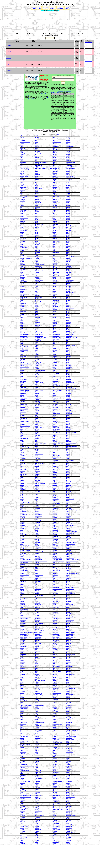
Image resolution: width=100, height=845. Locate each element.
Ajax (36, 156)
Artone (54, 188)
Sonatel (54, 719)
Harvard (55, 423)
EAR (67, 319)
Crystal (22, 291)
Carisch (22, 260)
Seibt (67, 696)
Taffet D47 (8, 58)
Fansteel (37, 360)
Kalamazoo (23, 464)
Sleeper (22, 713)
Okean (67, 579)
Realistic (55, 654)
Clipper (68, 274)
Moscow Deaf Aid (24, 545)
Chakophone (38, 266)
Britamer (55, 239)
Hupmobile (37, 438)
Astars (67, 190)
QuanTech (37, 627)
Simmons (68, 707)
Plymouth (68, 613)
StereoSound (69, 738)
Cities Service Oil (39, 270)
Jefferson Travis (39, 454)
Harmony (37, 421)
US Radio (37, 800)
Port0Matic (37, 617)
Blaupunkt (68, 229)
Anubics (54, 176)
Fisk (67, 370)
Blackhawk (37, 229)
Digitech (22, 308)
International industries (26, 447)
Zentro (36, 843)
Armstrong (55, 187)
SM (36, 713)
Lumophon (69, 502)
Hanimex (55, 419)
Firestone (22, 370)
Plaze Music (55, 612)
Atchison (37, 193)
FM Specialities (56, 373)
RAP (67, 648)
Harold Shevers (56, 421)
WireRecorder (38, 835)
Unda (67, 792)
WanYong (37, 817)
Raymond (22, 651)
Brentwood (23, 238)
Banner (36, 210)
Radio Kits (37, 634)
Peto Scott (22, 603)
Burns (54, 250)
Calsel (54, 255)
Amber (22, 166)
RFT (67, 663)
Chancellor (23, 267)
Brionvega (37, 239)
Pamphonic (69, 592)
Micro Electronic (70, 533)
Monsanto (55, 542)
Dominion (55, 309)
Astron (68, 191)
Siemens (54, 703)
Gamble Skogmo (70, 382)
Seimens (22, 697)
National (37, 562)
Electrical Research (25, 334)
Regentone (68, 657)
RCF (36, 652)
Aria (54, 183)
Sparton (68, 724)
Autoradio (37, 201)
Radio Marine (56, 634)
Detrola (54, 305)
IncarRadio (69, 441)
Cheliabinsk (69, 267)
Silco (54, 705)
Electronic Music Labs (71, 337)
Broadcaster (69, 239)
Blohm (36, 230)
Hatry (36, 424)
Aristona (68, 185)
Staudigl (68, 735)
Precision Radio (70, 620)
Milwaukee (55, 536)
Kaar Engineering (39, 463)
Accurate (55, 135)
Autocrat (37, 199)
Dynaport (68, 317)
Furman (37, 381)
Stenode (22, 738)
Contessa (55, 281)
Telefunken (55, 762)
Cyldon (68, 291)
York (54, 840)
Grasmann (55, 407)
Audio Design (23, 196)
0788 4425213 (31, 98)
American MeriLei (57, 168)
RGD (36, 665)
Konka (68, 477)
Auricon (54, 197)
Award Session (38, 204)
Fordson (68, 374)
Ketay (54, 471)
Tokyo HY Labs (70, 773)
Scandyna (22, 691)
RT (21, 680)
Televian (68, 764)
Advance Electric (57, 142)
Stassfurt (55, 735)
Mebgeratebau (69, 525)
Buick (67, 247)
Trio (54, 784)
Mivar (67, 539)
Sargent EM (55, 688)
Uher (54, 790)
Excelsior (68, 356)
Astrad (54, 191)
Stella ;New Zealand (71, 736)
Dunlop (54, 315)
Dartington (37, 295)
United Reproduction (25, 797)
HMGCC (37, 432)
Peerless (37, 599)
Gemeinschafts (69, 387)
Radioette (37, 640)
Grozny (54, 412)
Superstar (37, 747)
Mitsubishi (55, 539)
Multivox (55, 550)
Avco (21, 202)
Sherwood (22, 703)
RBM (54, 651)
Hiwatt (68, 430)
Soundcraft (69, 722)
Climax (36, 274)
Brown (68, 241)
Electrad (22, 332)
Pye (28, 95)
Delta (36, 303)
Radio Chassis (56, 631)
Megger (22, 528)
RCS (67, 652)
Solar (36, 716)
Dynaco (22, 317)
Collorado (68, 277)
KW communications (40, 483)
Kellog (67, 468)
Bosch (54, 233)
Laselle (68, 488)
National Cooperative (25, 559)
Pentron (22, 601)
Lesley (54, 492)
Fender (36, 365)
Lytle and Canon (57, 503)
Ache (54, 137)
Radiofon (68, 640)
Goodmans (69, 399)
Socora (54, 714)
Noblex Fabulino (24, 570)
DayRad (22, 298)
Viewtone (22, 809)
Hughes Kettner (24, 438)
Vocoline (22, 811)
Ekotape (55, 329)
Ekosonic (37, 329)
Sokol (21, 716)
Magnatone (69, 508)
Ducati (22, 314)
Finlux (54, 368)
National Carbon (70, 558)
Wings (67, 834)
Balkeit (68, 207)
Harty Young (38, 423)
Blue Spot (68, 230)
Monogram (37, 542)
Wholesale (55, 831)
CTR (36, 291)
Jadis (67, 450)
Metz (21, 533)
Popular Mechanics (25, 617)
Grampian (68, 404)
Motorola (68, 547)
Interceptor (23, 446)
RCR (54, 652)
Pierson (37, 609)
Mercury (68, 530)
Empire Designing (70, 345)
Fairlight (55, 359)
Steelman (37, 736)
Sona (21, 719)
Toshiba (22, 778)
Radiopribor (38, 644)
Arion (36, 185)
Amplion (68, 171)
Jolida (67, 458)
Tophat (68, 775)
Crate (21, 287)
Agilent (36, 149)
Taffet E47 (8, 64)
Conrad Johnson (70, 280)
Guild (36, 413)
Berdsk (22, 222)
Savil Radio (37, 689)
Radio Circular (70, 631)
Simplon (55, 708)
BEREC (37, 222)
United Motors (38, 795)
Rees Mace (68, 655)
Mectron (37, 527)
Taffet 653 (8, 45)
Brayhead (22, 236)
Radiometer (23, 643)
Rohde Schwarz (38, 676)
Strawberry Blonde (57, 742)
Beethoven (55, 215)
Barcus (54, 210)
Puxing (54, 624)
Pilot (36, 610)
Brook (36, 241)
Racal (67, 627)
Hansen (68, 419)
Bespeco (68, 224)
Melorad (68, 528)
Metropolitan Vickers (71, 531)
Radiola (22, 641)
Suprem (68, 747)
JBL (67, 452)
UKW (67, 790)
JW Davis (22, 463)
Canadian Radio (70, 256)
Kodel (36, 477)
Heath (36, 426)
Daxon (54, 297)
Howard (68, 435)
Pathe (36, 596)
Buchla (68, 246)
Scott (67, 693)
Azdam (22, 205)
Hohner (37, 433)
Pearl (54, 598)
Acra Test (68, 138)
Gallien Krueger (39, 382)
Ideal (67, 440)
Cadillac (22, 255)
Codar (67, 275)
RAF (54, 646)
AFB (54, 148)
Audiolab (22, 197)
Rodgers (55, 674)
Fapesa (54, 360)
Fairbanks (22, 359)
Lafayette (55, 485)
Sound (54, 722)
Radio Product (69, 634)
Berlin (54, 222)
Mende (36, 530)
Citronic (55, 270)
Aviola (54, 202)
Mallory (68, 511)
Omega (68, 581)
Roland (68, 676)
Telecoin (22, 762)
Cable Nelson (56, 253)
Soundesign (23, 724)
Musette (68, 551)
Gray (36, 409)
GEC (67, 385)
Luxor (21, 503)
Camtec (54, 256)
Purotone (22, 624)
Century (55, 264)
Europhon (68, 354)
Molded (37, 540)
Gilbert (54, 395)
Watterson (37, 820)
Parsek (22, 596)
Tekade (54, 759)
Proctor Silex (69, 621)
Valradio (37, 803)
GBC (21, 385)
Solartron (55, 716)
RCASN (22, 652)
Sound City (69, 721)
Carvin (68, 261)
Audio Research (56, 196)
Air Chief (55, 151)
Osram (54, 585)
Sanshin (54, 686)
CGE (21, 266)
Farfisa (68, 360)
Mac (67, 503)
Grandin (55, 405)
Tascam (22, 755)
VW (36, 814)
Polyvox (54, 615)
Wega (36, 823)
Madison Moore (24, 506)
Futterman (55, 381)
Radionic (22, 644)
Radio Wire (55, 638)
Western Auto (56, 825)
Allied (54, 162)
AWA (21, 204)
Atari (21, 193)
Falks (21, 360)
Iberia (21, 440)
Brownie (22, 242)
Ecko (36, 323)
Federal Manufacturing (26, 364)
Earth (36, 320)
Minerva (68, 536)
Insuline (54, 444)
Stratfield (22, 742)
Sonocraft (68, 719)
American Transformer (26, 170)
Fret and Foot (69, 378)
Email (46, 97)
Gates (67, 384)
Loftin (67, 497)
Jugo (21, 461)
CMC (36, 275)
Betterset (22, 225)
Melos (21, 530)
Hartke (22, 423)
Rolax (21, 677)
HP (21, 436)
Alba (36, 159)
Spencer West (38, 725)
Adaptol (54, 140)
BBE (54, 213)
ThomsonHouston (24, 770)
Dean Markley (56, 300)
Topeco (54, 775)
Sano (36, 686)
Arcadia (22, 180)
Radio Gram (23, 634)
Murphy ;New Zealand (40, 551)
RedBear (22, 655)
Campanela (37, 256)
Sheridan (68, 702)
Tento (36, 767)
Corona (54, 283)
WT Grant (68, 837)
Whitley (37, 831)
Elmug (22, 342)
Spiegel (54, 727)
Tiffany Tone (38, 772)
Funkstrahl (55, 379)
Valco (67, 801)
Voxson (68, 812)
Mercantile (55, 530)
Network (68, 564)
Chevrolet (22, 269)
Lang (67, 486)
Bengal (68, 219)
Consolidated (23, 281)
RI (35, 666)
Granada (22, 405)
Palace (67, 590)
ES (67, 351)
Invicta (22, 449)
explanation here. (55, 92)
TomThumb (23, 775)
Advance (68, 142)
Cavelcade (55, 263)
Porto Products (24, 618)
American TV (38, 170)
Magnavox (23, 509)
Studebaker (37, 744)
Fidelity (37, 368)
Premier (37, 621)
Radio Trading (69, 637)
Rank (36, 648)
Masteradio (55, 520)
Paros (67, 595)
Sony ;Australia (56, 721)
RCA (67, 651)
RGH (54, 665)
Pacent (36, 587)
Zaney (21, 842)
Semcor (68, 697)
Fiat (21, 368)
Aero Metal (37, 146)
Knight (36, 475)
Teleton (36, 764)
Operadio (55, 582)
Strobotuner (69, 742)
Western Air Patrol (39, 825)
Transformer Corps (25, 781)
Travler (36, 783)
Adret (36, 142)
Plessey (68, 612)
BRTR (67, 242)
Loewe (54, 497)
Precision (22, 621)
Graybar (55, 409)
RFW (21, 665)
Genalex (22, 388)
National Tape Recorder (58, 561)
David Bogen (23, 297)
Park (21, 595)
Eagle (36, 319)
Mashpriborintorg (70, 519)
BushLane (37, 252)
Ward (54, 817)
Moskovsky (55, 545)
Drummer (22, 312)
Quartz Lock (56, 627)
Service (68, 699)
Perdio (36, 601)
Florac (67, 371)
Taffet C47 (8, 51)
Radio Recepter (38, 635)
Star (21, 733)
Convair (22, 283)
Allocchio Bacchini (70, 162)
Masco (54, 519)
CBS (67, 263)
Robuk (54, 672)
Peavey (68, 598)
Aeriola (22, 146)
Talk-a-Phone (69, 752)
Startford (22, 735)
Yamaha (37, 840)
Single (54, 710)
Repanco (68, 660)
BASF (54, 211)
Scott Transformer (57, 693)
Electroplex (37, 339)
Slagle (67, 711)
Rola (54, 676)
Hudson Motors (38, 436)
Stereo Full (37, 738)
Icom (54, 440)
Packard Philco (70, 589)
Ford (54, 374)
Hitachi (54, 430)
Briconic (68, 238)
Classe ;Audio (56, 272)
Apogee (36, 177)
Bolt (67, 232)
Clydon (22, 275)
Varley (22, 804)
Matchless (22, 522)
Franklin (68, 376)
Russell (54, 680)
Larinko (54, 488)
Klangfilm (37, 474)
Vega (67, 804)
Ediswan (68, 325)
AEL (21, 145)
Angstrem (37, 174)
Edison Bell (37, 325)
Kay (67, 466)
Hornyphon (37, 435)
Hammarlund (23, 419)
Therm (54, 769)
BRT (54, 242)
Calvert (68, 255)
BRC (36, 236)
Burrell (68, 250)
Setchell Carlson (39, 700)
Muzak (36, 554)
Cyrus (21, 292)
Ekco (21, 329)
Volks (54, 811)
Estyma (68, 353)
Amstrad (55, 173)
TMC (21, 773)
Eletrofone (68, 339)
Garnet (22, 384)
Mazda (68, 522)
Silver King (69, 705)
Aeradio (54, 145)
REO (54, 660)
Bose (67, 233)
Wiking (68, 831)
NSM (21, 578)
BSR (67, 244)
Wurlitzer (55, 838)
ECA (21, 322)
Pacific (22, 589)
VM (67, 809)
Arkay (36, 187)
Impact (36, 441)
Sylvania (68, 750)
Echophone (37, 322)
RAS (21, 649)
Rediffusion (37, 655)
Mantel (22, 513)
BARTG (37, 211)
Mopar (36, 544)
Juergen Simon (70, 460)
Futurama (68, 381)
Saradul (37, 688)
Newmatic (55, 565)
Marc (67, 513)
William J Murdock (71, 832)
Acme (67, 137)
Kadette (54, 463)
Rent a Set (37, 660)
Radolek (37, 646)
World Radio (23, 837)
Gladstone (22, 396)
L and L (68, 483)
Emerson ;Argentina (40, 343)
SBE (54, 689)
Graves (68, 407)
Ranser (54, 648)
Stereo (54, 738)
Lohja (36, 499)
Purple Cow (38, 624)
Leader (36, 489)
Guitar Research (56, 413)
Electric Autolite (39, 332)
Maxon (54, 522)
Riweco (36, 669)
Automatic (55, 199)
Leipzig (54, 491)
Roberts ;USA (69, 671)
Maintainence (23, 511)
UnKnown (68, 798)
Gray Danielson (24, 409)
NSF (67, 576)
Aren (36, 182)
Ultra (21, 792)
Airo (36, 154)
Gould (67, 401)
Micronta (37, 534)
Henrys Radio (38, 427)
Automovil (68, 199)
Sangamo (55, 685)
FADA (67, 357)
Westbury (22, 825)
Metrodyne (55, 531)
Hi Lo (21, 430)
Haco (67, 415)
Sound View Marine (39, 722)
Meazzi (54, 525)
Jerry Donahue (56, 455)
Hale (67, 416)
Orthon (22, 585)
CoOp (36, 283)
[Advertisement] (50, 22)
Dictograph (55, 306)
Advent (22, 143)
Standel (37, 731)
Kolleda (54, 477)
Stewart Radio (56, 739)
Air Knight (23, 152)
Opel (36, 582)
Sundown (55, 745)
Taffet (36, 752)
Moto (54, 547)
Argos (67, 182)
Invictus (37, 449)
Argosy (22, 183)
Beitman (22, 216)
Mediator (55, 527)
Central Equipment (39, 264)
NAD (67, 554)
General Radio (69, 390)
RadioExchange (56, 640)
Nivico (67, 567)
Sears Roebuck (70, 694)
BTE (21, 246)
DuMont (22, 315)
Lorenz (54, 500)
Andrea (22, 174)
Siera (67, 703)
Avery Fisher (38, 202)
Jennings (22, 455)
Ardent (68, 180)
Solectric (37, 717)
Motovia (22, 548)
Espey (21, 353)
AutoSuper (55, 201)
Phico (67, 603)
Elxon (67, 342)
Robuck (37, 672)
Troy (21, 787)
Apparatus (55, 177)
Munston (68, 550)
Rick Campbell (56, 666)
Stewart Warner (24, 741)
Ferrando (68, 365)
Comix (22, 280)
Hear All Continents (25, 426)
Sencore (22, 699)
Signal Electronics (39, 705)
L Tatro (22, 485)
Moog (21, 544)
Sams (67, 683)
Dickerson (37, 306)
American (55, 170)
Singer (36, 710)
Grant (67, 405)
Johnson (55, 458)
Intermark (55, 446)
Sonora (36, 721)
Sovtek (36, 724)
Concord (55, 280)
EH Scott (37, 328)
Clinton (54, 274)
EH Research (23, 328)
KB (21, 468)
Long (21, 500)
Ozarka (22, 587)
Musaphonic (55, 551)
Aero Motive (55, 146)
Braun (67, 235)
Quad (67, 626)
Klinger (22, 475)
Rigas (54, 668)
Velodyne (22, 806)
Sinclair (22, 710)
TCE (36, 756)
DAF (54, 292)
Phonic (68, 606)
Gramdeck (37, 404)
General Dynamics (39, 388)
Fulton (36, 379)
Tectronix (55, 758)
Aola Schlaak (69, 176)
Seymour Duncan (57, 700)
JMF (67, 457)
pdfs (40, 97)
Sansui (67, 686)
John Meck (23, 458)
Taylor (67, 755)
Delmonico (23, 303)
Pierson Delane (24, 609)
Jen (53, 454)
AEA (36, 143)
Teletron (55, 764)
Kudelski (55, 482)
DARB (22, 295)
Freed (21, 378)
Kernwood (37, 471)
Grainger (68, 402)
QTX (54, 626)
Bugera (54, 247)
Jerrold (36, 455)
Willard (54, 832)
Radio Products (24, 635)
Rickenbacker (69, 666)
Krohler (37, 482)
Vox (53, 812)
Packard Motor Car (57, 589)
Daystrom (37, 298)
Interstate (68, 447)
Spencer (54, 725)
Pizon (67, 610)
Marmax (37, 517)
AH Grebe (55, 149)
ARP (67, 187)
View (67, 807)
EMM (36, 345)
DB (67, 298)
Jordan (22, 460)
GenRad (55, 391)
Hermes (68, 427)
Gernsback (23, 393)
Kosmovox (55, 478)
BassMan (68, 211)
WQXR (37, 837)
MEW (36, 533)
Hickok (36, 430)
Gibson (22, 395)
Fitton (21, 371)
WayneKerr (23, 821)
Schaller (54, 691)
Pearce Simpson (24, 598)
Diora (36, 308)
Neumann (22, 565)
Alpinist (37, 163)
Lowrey (37, 502)
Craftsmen (68, 286)
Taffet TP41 (9, 70)
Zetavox (68, 843)
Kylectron (55, 483)
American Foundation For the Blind (43, 168)
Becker (22, 215)
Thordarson (38, 770)
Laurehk (22, 489)
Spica (21, 727)
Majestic (37, 511)
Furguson (68, 379)
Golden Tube (38, 398)
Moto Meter (38, 547)
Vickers (37, 806)
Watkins (68, 818)
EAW (67, 320)
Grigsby (54, 410)
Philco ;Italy (38, 604)
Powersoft (37, 620)
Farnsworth (38, 362)
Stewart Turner (70, 739)
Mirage (54, 537)
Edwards (37, 326)
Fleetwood (55, 371)
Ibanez (68, 438)
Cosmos (68, 284)
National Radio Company (72, 559)
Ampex (36, 171)
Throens (68, 770)
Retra (54, 662)
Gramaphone (23, 404)
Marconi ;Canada (24, 514)
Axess (67, 204)
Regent (54, 657)
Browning (37, 242)
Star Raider (69, 731)
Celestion (22, 264)
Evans (36, 356)
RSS (67, 679)
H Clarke (22, 415)
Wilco (21, 832)
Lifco (36, 495)
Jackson (54, 450)
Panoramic (55, 593)
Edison (54, 325)
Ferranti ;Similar (24, 367)
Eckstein (55, 323)
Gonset (54, 399)
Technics (22, 758)
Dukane (54, 314)
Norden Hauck (56, 572)
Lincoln (54, 495)
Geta (54, 393)
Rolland (37, 677)
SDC (21, 694)
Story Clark (55, 741)
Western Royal (24, 826)
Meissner (37, 528)
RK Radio (55, 669)
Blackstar (55, 229)
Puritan (68, 623)
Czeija (36, 292)
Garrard (55, 384)
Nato (54, 562)
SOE (67, 714)
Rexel (54, 663)
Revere (22, 663)
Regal (21, 657)
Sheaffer (37, 702)
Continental (69, 281)
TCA (21, 756)
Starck (36, 733)
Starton (37, 735)
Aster (21, 191)
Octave (36, 579)
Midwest (68, 534)
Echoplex (55, 322)
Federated (68, 364)
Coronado (68, 283)
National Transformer (71, 561)
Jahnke (22, 452)
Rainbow (68, 646)
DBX (21, 300)
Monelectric (69, 540)
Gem (54, 387)
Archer (54, 180)
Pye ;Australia (69, 624)
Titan (67, 772)
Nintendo (37, 567)
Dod (21, 309)
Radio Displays (38, 632)
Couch (36, 286)
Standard (22, 731)
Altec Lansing (69, 163)
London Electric (70, 499)
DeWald (22, 306)
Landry (37, 486)
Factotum (55, 357)
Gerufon (37, 393)
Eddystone (68, 323)
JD (21, 454)
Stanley (54, 731)
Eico (67, 328)
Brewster (55, 238)
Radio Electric (56, 632)
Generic (37, 391)
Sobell (21, 714)
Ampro (22, 173)
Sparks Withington (57, 724)
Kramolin (37, 480)
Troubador (69, 786)
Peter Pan (68, 601)
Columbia (68, 278)
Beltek (36, 219)
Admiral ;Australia (25, 142)
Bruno (22, 244)
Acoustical (55, 138)
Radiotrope (23, 646)
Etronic (36, 354)
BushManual (56, 252)
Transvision (69, 781)
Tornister (37, 776)
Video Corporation (25, 807)
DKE (54, 308)
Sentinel (37, 699)
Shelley (54, 702)
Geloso (36, 387)
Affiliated (68, 148)
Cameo (22, 256)
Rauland (55, 649)
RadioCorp (23, 640)
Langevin (37, 488)
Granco (37, 405)
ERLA (67, 350)
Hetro (21, 429)
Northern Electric (24, 575)
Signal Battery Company (26, 705)
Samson (22, 685)
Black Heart (23, 229)
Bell (36, 218)
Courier (54, 286)
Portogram (23, 620)
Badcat (68, 205)
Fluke (21, 373)
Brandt (54, 235)
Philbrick (22, 604)
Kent (67, 469)
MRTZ (68, 548)
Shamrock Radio (70, 700)
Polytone (37, 615)
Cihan (67, 269)
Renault (22, 660)
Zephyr (54, 843)
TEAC (54, 756)
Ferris (54, 367)
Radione (55, 643)
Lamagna (68, 485)
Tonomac (37, 775)
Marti (67, 517)
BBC (36, 213)
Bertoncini (55, 224)
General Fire (56, 388)
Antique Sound (24, 176)
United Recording (57, 795)
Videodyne (37, 807)
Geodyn (68, 391)
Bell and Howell (24, 218)
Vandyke (68, 803)
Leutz (21, 494)
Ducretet (37, 314)
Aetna (36, 148)
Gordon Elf (37, 401)
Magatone (22, 508)
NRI (54, 576)
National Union (24, 562)
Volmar (22, 812)
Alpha (21, 163)
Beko (36, 216)
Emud (21, 348)
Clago (21, 272)
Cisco (21, 270)
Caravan (68, 258)
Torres (67, 776)
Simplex (37, 708)
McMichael (69, 523)
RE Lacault (23, 654)
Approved (55, 179)
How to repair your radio (64, 91)
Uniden (54, 793)
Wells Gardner (56, 823)
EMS (36, 346)
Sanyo (21, 688)
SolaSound (68, 716)
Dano (36, 294)
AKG (21, 157)
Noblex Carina (69, 568)
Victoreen (68, 806)
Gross (36, 412)
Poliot (21, 615)
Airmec (22, 154)
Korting (37, 478)
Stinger (36, 741)
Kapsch (22, 466)
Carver (54, 261)
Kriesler (68, 480)
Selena (36, 697)
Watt (21, 820)
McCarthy (37, 523)
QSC (36, 626)
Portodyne (68, 618)
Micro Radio (23, 534)
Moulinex (55, 548)
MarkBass (68, 516)
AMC (36, 166)
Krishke (22, 482)
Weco (21, 823)
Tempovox (22, 767)
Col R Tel (22, 277)
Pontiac (68, 615)
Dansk (67, 294)
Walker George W (39, 815)
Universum (37, 798)
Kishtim (68, 472)
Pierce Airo (37, 607)
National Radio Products (41, 561)
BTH (36, 246)
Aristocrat (55, 185)
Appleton (22, 179)
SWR (54, 750)
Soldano (22, 717)
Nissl (54, 567)
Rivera (22, 669)
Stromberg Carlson (25, 744)
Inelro (21, 444)
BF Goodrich (38, 225)
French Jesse (38, 378)
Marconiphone (38, 514)
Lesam (36, 492)
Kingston (55, 472)
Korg (21, 478)
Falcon (68, 359)
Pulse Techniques (39, 623)
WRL (54, 837)
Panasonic (22, 593)
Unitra (54, 797)
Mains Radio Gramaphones (73, 509)
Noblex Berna (56, 568)
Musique (22, 554)
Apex (21, 177)
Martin (22, 519)
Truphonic (68, 787)
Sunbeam (37, 745)
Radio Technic (56, 637)
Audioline (37, 197)
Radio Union (23, 638)
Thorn (54, 770)
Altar (54, 163)
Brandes (37, 235)
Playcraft (22, 612)
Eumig (54, 354)
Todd (54, 773)
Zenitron (22, 843)
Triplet (68, 784)
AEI (67, 143)
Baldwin (55, 207)
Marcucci (55, 514)
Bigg (21, 227)
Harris (67, 421)
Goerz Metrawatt (24, 398)
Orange (22, 584)
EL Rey (68, 329)
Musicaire (55, 553)
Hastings (22, 424)
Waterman (55, 818)
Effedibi (54, 326)
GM (53, 396)
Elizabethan (38, 340)
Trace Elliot (55, 778)
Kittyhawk (23, 474)
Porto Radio (38, 618)
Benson (36, 221)
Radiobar (68, 638)
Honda (54, 433)
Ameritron (68, 170)
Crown (54, 289)
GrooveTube (23, 412)
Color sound (38, 278)
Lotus (67, 500)
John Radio (37, 458)
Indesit (22, 443)
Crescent (55, 287)
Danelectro (23, 294)
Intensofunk (69, 444)
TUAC (54, 789)
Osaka (36, 585)
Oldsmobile (23, 581)
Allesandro (23, 162)
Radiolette (55, 641)
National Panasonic (57, 559)
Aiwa (21, 156)
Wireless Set (23, 835)
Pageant (37, 590)
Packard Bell (38, 589)
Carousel (68, 260)
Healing (68, 424)
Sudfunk (22, 745)
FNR (67, 373)
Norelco (68, 572)
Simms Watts (23, 708)
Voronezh (37, 812)
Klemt (54, 474)
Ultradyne (37, 792)
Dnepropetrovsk (70, 308)
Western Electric (70, 825)
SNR (67, 713)
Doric (36, 311)
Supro (36, 748)
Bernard (68, 222)
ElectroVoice (56, 339)
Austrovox (22, 199)
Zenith (67, 842)
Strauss (36, 742)
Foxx (36, 376)
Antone (36, 176)
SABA (21, 682)
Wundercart (38, 838)
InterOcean (55, 447)
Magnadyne (55, 508)
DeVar (67, 305)
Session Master (24, 700)
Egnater (68, 326)
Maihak (54, 509)
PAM (54, 592)
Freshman (55, 378)
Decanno (68, 300)
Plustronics (37, 613)
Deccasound (38, 301)
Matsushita (37, 522)
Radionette (69, 643)
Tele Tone (55, 761)
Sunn (67, 745)
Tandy (36, 753)
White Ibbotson (56, 829)
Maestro (68, 506)
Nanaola (55, 556)
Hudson (68, 436)
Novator (37, 576)
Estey (54, 353)
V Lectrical (55, 801)
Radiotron (68, 644)
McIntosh (55, 523)
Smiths (54, 713)
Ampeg (22, 171)
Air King (68, 151)
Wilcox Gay (38, 832)
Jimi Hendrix (56, 457)
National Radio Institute (26, 561)
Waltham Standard (71, 815)
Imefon (22, 441)
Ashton (36, 190)
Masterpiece (69, 520)
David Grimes (38, 297)
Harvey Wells (69, 423)
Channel (55, 267)
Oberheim (68, 578)
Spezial (68, 725)
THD (36, 769)
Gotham (54, 401)
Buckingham (23, 247)
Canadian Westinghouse (26, 258)
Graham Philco (56, 402)
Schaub (68, 691)
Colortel (54, 278)
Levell (36, 494)
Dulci (67, 314)
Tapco (67, 753)
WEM (67, 823)
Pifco (54, 609)
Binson (54, 227)
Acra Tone (22, 140)
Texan (21, 769)
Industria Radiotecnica (40, 443)
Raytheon (37, 651)
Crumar (68, 289)
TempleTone (69, 766)
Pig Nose (68, 609)
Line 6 (67, 495)
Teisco (36, 759)
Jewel (36, 457)
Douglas (54, 311)
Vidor (54, 807)
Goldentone (55, 398)
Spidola (37, 727)
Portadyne (55, 617)
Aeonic (36, 145)
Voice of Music (38, 811)
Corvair (37, 284)
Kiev (67, 471)
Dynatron (22, 319)
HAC (36, 415)
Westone (37, 828)
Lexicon (22, 495)
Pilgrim (22, 610)
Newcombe (37, 565)
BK (67, 227)
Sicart (36, 703)
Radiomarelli (69, 641)
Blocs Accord (23, 230)
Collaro (36, 277)
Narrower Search (50, 38)
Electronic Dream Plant (40, 337)
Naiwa (22, 556)
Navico (68, 562)
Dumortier (37, 315)
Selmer (54, 697)
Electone (68, 331)
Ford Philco (38, 374)
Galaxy (22, 382)
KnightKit (55, 475)
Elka (67, 340)
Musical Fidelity (70, 553)
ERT (36, 351)
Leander (68, 489)
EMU (67, 346)
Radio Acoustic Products (26, 631)
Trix (21, 786)
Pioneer (54, 610)
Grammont (55, 404)
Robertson (22, 672)
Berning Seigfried (39, 224)
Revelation (68, 662)
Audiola (68, 196)
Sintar (67, 710)
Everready (55, 356)
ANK (54, 174)
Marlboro (22, 517)
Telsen (36, 766)
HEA (54, 424)
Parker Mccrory (39, 595)
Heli (67, 426)
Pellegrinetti (55, 599)
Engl (67, 348)
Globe (36, 396)
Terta (54, 767)
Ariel (21, 185)
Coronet (22, 284)
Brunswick (37, 244)
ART (21, 188)
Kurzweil (68, 482)
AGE (21, 149)
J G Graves (37, 450)
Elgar (21, 340)
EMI (54, 343)
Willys (21, 834)
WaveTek (55, 820)
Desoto (36, 305)
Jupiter (54, 461)
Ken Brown (23, 469)
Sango (21, 686)
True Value (37, 787)
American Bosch (70, 166)
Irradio (54, 449)
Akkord (37, 157)
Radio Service (23, 637)
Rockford (22, 674)
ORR (54, 584)
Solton (54, 717)
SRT (21, 730)
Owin (67, 585)
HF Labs (37, 429)
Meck (21, 527)
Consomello (38, 281)
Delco (67, 301)
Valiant (22, 803)
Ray (67, 649)
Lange (21, 488)
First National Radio (40, 370)
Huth (54, 438)
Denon (22, 305)
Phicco (54, 603)
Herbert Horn (56, 427)
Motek (22, 547)
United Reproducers (71, 795)
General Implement (25, 390)
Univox (54, 798)
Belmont (68, 218)
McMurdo (37, 525)
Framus (54, 376)
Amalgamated (38, 165)
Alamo (67, 157)
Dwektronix (69, 315)
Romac (54, 677)
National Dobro (38, 559)
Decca (21, 301)
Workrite (68, 835)
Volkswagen (69, 811)
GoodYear (22, 401)
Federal (54, 364)
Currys (54, 291)
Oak (54, 578)
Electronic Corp (24, 337)
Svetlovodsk (69, 748)
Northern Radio (39, 575)
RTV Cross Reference (40, 680)
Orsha (67, 584)
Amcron (54, 166)
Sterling (22, 739)
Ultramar (55, 792)
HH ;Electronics (56, 429)
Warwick (37, 818)
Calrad (36, 255)
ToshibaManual (38, 778)
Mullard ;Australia (25, 550)
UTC (36, 801)
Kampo (54, 464)
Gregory (22, 410)
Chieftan (37, 269)
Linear (22, 497)
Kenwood (22, 471)
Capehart (37, 258)
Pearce (36, 598)
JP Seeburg (55, 460)
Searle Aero (55, 694)
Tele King (37, 761)
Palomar (37, 592)
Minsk (22, 537)
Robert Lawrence (57, 671)
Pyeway (22, 626)
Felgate (22, 365)
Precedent (55, 620)
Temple (54, 766)
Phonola (22, 607)
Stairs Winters (38, 730)
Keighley (37, 468)
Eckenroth (23, 323)
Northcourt (55, 573)
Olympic (55, 581)
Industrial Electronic (58, 443)
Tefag (67, 758)
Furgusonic (23, 381)
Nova (67, 575)
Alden (67, 159)
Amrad (36, 173)
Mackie (36, 505)
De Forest (37, 300)
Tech (67, 756)
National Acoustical (57, 558)
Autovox (68, 201)
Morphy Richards (70, 544)
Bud (36, 247)
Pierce (67, 607)
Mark (54, 516)
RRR (36, 679)
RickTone (22, 668)
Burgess (54, 249)
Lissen (36, 497)
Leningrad (23, 492)
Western (37, 826)
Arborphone (69, 179)
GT (21, 413)
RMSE (36, 671)
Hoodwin (68, 433)
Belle (54, 218)
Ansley (68, 174)
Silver (36, 707)
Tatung (54, 755)
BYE (21, 253)
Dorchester (23, 311)
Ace (67, 135)
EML (21, 345)
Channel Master (39, 267)
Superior (22, 747)
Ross (67, 677)
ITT (21, 450)
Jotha (36, 460)
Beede (36, 215)
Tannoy (54, 753)
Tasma (36, 755)
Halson (36, 418)
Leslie (67, 492)
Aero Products (69, 146)
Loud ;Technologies (25, 502)
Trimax (36, 784)
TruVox (37, 789)
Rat (36, 649)
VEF (54, 804)
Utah (21, 801)
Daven (67, 295)
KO (67, 475)
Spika (67, 727)
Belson (22, 219)
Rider (36, 668)
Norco (21, 572)
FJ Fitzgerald (38, 371)
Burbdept (37, 249)
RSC (54, 679)
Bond (21, 233)
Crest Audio (69, 287)
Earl (21, 320)
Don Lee (68, 309)
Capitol (54, 258)
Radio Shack (38, 637)
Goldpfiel (68, 398)
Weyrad (22, 829)
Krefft (54, 480)
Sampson (55, 683)
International (38, 447)
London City (56, 499)
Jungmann (37, 461)
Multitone (37, 550)
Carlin (36, 260)
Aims (21, 151)
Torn (21, 776)
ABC (21, 135)
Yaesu (21, 840)
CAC (67, 253)
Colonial (22, 278)
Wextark (55, 828)
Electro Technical (39, 336)
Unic (21, 793)
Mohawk (22, 540)
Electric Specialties (70, 332)
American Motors (70, 168)
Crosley (37, 289)
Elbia (36, 331)
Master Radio (38, 520)
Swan (21, 750)
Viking (36, 809)
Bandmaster (69, 208)
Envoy (36, 350)
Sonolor (22, 721)
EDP (21, 326)
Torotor (54, 776)
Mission (22, 539)
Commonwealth (38, 280)
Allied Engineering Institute (41, 162)
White (67, 829)
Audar (54, 194)
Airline (68, 152)
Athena (54, 193)
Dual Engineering (57, 312)
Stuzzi (67, 744)
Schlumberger (38, 693)
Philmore (55, 606)
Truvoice (22, 789)
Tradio (22, 780)
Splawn (22, 728)
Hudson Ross (56, 436)
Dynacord (37, 317)
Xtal (67, 838)
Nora (67, 570)
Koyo (67, 478)
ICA (36, 440)
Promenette (23, 623)
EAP (54, 319)
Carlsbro (55, 260)
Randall (22, 648)
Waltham (22, 817)
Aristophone (23, 187)
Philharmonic (69, 604)
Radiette (68, 629)
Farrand (55, 362)
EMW (36, 348)
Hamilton (68, 418)
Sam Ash (37, 683)
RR (21, 679)
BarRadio (22, 211)
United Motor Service (25, 795)
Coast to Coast (56, 275)
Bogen (36, 232)
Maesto (54, 506)
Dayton (54, 298)
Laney (54, 486)
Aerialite (68, 145)
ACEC (22, 137)
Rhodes (22, 666)
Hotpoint (55, 435)
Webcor (54, 821)
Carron (22, 261)
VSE (21, 814)
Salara (67, 682)
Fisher (54, 370)
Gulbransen (69, 413)
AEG (54, 143)
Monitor (22, 542)
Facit (36, 357)
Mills (36, 536)
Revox (36, 663)
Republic (22, 662)
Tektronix (22, 761)
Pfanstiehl (37, 603)
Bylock (36, 253)
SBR (67, 689)
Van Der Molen (56, 803)
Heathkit (55, 426)
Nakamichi (37, 556)
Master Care (23, 520)
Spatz (21, 725)
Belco (54, 216)
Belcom (68, 216)
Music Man (23, 553)
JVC (67, 461)
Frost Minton (23, 379)
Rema (36, 658)
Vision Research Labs (58, 809)
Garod (36, 384)
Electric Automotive (57, 332)
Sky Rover (55, 711)
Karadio (37, 466)
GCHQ (36, 385)
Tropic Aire (55, 786)
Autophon (22, 201)
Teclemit (37, 758)
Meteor (36, 531)
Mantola (37, 513)
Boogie (36, 233)
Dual (67, 312)
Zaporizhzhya (56, 842)
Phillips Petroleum (39, 606)
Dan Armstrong (70, 292)
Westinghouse (56, 826)
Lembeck (68, 491)
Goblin (68, 396)
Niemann (22, 567)
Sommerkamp (69, 717)
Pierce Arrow (56, 607)
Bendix (54, 219)
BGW (54, 225)
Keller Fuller (56, 468)
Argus (36, 183)
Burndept (37, 250)
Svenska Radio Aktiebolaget (59, 748)
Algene (54, 160)
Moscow (37, 545)
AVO (67, 202)
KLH (67, 474)
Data (54, 295)
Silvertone (55, 707)
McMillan (22, 525)
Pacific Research (70, 587)
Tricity (22, 784)
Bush (26, 95)
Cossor (22, 286)
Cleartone (22, 274)
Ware (67, 817)
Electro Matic (23, 336)
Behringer (68, 215)
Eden (21, 325)
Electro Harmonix (70, 334)
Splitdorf (37, 728)
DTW (36, 312)
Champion (68, 266)
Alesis (21, 160)
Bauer (21, 213)
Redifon (54, 655)
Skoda (36, 711)
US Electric (23, 800)
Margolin (22, 516)
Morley (54, 544)
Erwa (54, 351)
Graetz (22, 402)
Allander (68, 160)
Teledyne (37, 762)
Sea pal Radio (38, 694)
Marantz (55, 513)
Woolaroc (55, 835)
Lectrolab (37, 491)
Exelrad (22, 357)
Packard (22, 590)
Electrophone (23, 339)
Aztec (36, 205)
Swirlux (37, 750)
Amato (54, 165)
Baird (21, 207)
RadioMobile (38, 643)
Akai (67, 156)
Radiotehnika (56, 644)
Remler (54, 658)
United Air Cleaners (71, 793)
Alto (21, 165)
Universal (22, 798)
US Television (56, 800)
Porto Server (56, 618)
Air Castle (37, 151)
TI (21, 772)
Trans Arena (55, 780)
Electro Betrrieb (56, 334)
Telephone (68, 762)
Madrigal (37, 506)
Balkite (22, 208)
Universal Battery (70, 797)
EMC (21, 343)
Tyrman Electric (24, 790)
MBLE (22, 523)
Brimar (22, 239)
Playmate (37, 612)
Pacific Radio (56, 587)
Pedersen (22, 599)
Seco (36, 696)
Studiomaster (56, 744)
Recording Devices (70, 654)
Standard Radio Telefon (72, 730)
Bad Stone (55, 205)
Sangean (68, 685)
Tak (53, 752)
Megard (68, 527)
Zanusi (36, 842)
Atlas (21, 194)
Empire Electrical (24, 346)
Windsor (55, 834)
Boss (21, 235)
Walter (54, 815)
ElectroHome (56, 336)
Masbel (36, 519)
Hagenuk (22, 416)
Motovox (37, 548)
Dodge (36, 309)
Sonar (36, 719)
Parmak (54, 595)
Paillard (54, 590)
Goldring (22, 399)
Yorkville (68, 840)
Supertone (55, 747)
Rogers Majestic (70, 674)
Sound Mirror (23, 722)
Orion (36, 584)
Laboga (37, 485)
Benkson (22, 221)
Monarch (55, 540)
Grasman (37, 407)
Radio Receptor (56, 635)
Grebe (67, 409)
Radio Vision (38, 638)
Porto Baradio (69, 617)
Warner (22, 818)
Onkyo (22, 582)
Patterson (68, 596)
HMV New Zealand (71, 432)
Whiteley (22, 831)
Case (21, 263)
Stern (36, 739)
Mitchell (37, 539)
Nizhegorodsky (24, 568)
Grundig (68, 412)
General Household (71, 388)
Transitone (37, 781)
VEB (36, 804)
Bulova (22, 249)
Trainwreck (37, 780)
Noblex (36, 570)
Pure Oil (55, 623)
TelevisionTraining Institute (27, 766)
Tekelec (68, 759)
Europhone (23, 356)
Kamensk (37, 464)
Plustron (22, 613)
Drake (67, 311)
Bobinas (22, 232)
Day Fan (68, 297)
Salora (22, 683)
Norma (36, 573)
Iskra (67, 449)
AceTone (37, 137)
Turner (68, 789)
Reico (21, 658)
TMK (36, 773)
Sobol (36, 714)
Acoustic (37, 138)
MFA (54, 533)
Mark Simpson (38, 516)
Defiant (54, 301)
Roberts (43, 93)
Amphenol (55, 171)
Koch (21, 477)
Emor (54, 345)
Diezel (67, 306)
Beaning (68, 213)
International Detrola (71, 446)
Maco (54, 505)
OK (53, 579)
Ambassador (69, 165)
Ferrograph (69, 367)
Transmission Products (58, 781)
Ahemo (68, 149)
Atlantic (68, 193)
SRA (67, 728)
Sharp (21, 702)
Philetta (54, 604)
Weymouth (69, 828)
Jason (54, 452)
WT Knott (22, 838)
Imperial (55, 441)
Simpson (68, 708)
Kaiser (67, 463)
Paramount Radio (70, 593)
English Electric (24, 350)
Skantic (22, 711)
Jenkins (68, 454)
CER (67, 264)
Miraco (36, 537)
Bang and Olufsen (24, 210)
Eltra (54, 342)
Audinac (68, 194)
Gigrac (36, 395)
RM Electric (69, 669)
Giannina (68, 393)
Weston (22, 828)
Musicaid (37, 553)
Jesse (67, 455)
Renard (68, 658)
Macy (67, 505)
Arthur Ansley (38, 188)
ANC (67, 173)
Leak (54, 489)
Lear (21, 491)
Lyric (36, 503)
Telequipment (23, 764)
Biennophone (69, 225)
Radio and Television (40, 631)
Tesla (67, 767)
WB (36, 821)
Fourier (22, 376)
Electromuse (69, 336)
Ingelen (36, 444)
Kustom (22, 483)
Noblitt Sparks (56, 570)
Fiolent (68, 368)
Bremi (67, 236)
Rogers (22, 676)
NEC (54, 564)
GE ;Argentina (56, 385)
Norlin (22, 573)
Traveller (22, 783)
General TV (23, 391)
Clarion (37, 272)
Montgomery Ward (71, 542)
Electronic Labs (56, 337)
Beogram (55, 221)
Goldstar (37, 399)
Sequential (55, 699)
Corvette (55, 284)
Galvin (54, 382)
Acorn (21, 138)
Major (54, 511)
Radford (22, 629)
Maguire (37, 509)
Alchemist (55, 159)
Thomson (68, 769)
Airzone (68, 154)
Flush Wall (37, 373)
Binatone (37, 227)
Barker (68, 210)
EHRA (54, 328)
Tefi (21, 759)
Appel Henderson (70, 177)
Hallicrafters (23, 418)
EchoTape (68, 322)
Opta (67, 582)
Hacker (47, 93)
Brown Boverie (56, 241)
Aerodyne (22, 148)
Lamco (22, 486)
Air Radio (55, 152)
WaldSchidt (69, 814)
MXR (54, 554)
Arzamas (22, 190)
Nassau (22, 558)
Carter (36, 261)
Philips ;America (24, 606)
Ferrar (36, 367)
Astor (36, 191)
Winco (36, 834)
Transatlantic (69, 780)
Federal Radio (38, 364)
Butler (67, 252)
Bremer (54, 236)
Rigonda (68, 668)
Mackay (22, 505)
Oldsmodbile (38, 581)
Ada (36, 140)
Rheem (68, 665)
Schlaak (22, 693)
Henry (22, 427)
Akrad (54, 157)
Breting (36, 238)
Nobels (36, 568)
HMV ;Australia (56, 432)
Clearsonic (68, 272)
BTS (54, 246)
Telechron (68, 761)
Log (58, 134)
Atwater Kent (38, 194)
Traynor (55, 783)
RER (36, 662)
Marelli (68, 514)
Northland (55, 575)
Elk (53, 340)
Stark (67, 733)
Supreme (22, 748)
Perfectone (55, 601)
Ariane (68, 183)
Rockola (37, 674)
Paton (54, 596)
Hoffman (22, 433)
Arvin (67, 188)
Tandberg (22, 753)
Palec (21, 592)
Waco (54, 814)
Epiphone (55, 350)
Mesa (21, 531)
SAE (54, 682)
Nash (67, 556)
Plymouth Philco (56, 613)
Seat (21, 696)
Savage (22, 689)
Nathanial (37, 558)
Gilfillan (68, 395)
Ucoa (36, 790)
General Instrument (57, 390)
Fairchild (37, 359)
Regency (37, 657)
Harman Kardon (24, 421)
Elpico (36, 342)
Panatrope (37, 593)
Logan (22, 499)
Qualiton (22, 627)
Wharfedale (38, 829)
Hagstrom (37, 416)
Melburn (55, 528)
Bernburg (22, 224)
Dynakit (54, 317)
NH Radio (68, 565)
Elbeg (21, 331)
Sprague (55, 728)
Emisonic (68, 343)
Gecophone (23, 387)
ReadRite (37, 654)
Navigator (22, 564)
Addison (68, 140)
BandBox (55, 208)
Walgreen (22, 815)
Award (54, 204)
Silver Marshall (24, 707)
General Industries (39, 390)
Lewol (54, 494)
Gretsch (37, 410)
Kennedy (37, 469)
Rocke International (71, 672)
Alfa (36, 160)
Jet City (22, 457)
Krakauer (22, 480)
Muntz (22, 551)
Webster (68, 821)
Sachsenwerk (38, 682)
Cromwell (22, 289)
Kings (36, 472)
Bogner (54, 232)
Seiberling (55, 696)
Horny (22, 435)
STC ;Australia (24, 736)
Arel (21, 182)
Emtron (54, 346)
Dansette (55, 294)
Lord (36, 500)
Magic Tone (38, 508)
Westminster (69, 826)
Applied (37, 179)
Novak (22, 576)
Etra (21, 354)
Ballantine (37, 208)
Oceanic (22, 579)
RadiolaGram (38, 641)
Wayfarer (68, 820)
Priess (54, 621)
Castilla (37, 263)
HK (21, 432)
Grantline (22, 407)
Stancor (54, 730)
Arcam (36, 180)
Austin (67, 197)
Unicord (37, 793)
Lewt (67, 494)
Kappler (68, 464)
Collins (54, 277)
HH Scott (68, 429)
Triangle (68, 783)
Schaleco (37, 691)
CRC (36, 287)
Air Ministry (38, 152)
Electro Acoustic (39, 334)
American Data (24, 168)
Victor (54, 806)
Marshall (55, 517)
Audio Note (37, 196)
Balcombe (37, 207)
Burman (22, 250)
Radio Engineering (70, 632)
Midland (55, 534)
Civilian (68, 270)
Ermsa (22, 351)
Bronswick (23, 241)
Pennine (68, 599)
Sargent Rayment (70, 688)
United (36, 797)
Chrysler (55, 269)
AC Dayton (37, 135)
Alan (21, 159)
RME (21, 671)
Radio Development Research (27, 632)
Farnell (22, 362)
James (36, 452)
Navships (37, 564)
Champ (54, 266)
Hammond (37, 419)
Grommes (68, 410)
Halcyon (55, 416)
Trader (68, 778)
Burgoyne (68, 249)
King (21, 472)
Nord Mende (38, 572)
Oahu (36, 578)
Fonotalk (22, 374)
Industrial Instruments (71, 443)
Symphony (23, 752)
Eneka (54, 348)
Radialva (37, 629)
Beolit (67, 221)
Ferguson (55, 365)
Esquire (37, 353)
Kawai (54, 466)
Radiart (54, 629)
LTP (54, 502)
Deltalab (55, 303)
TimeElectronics (56, 772)
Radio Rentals (69, 635)
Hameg (54, 418)
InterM (36, 446)
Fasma (67, 362)
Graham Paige (38, 402)
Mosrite (68, 545)
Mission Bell (69, 537)
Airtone (54, 154)
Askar (54, 190)
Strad (67, 741)
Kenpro (54, 469)
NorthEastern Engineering (72, 573)
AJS (53, 156)
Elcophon (55, 331)
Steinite (54, 736)
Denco (67, 303)
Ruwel (67, 680)
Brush (54, 244)
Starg (54, 733)
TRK (36, 786)
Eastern (54, 320)
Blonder (54, 230)
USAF (67, 800)
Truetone (55, 787)
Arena (54, 182)
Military (22, 536)
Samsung (37, 685)
